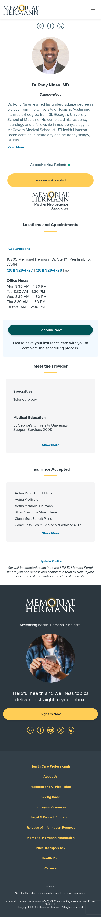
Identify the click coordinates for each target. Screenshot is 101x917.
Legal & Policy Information (50, 817)
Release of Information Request (51, 827)
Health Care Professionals (50, 766)
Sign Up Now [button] (51, 714)
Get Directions (19, 249)
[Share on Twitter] (60, 26)
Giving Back (50, 797)
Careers (50, 868)
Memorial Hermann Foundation (51, 838)
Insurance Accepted (50, 180)
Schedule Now (51, 330)
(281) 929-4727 (20, 270)
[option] (50, 275)
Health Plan (50, 858)
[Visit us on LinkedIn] (31, 730)
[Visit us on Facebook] (41, 730)
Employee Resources (50, 807)
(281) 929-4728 (49, 270)
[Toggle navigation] (93, 9)
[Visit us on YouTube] (51, 730)
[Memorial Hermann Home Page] (21, 9)
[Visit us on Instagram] (71, 730)
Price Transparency (50, 848)
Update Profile (51, 561)
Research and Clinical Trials (50, 787)
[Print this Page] (40, 26)
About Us (50, 777)
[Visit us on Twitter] (61, 730)
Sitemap (50, 886)
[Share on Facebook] (50, 26)
